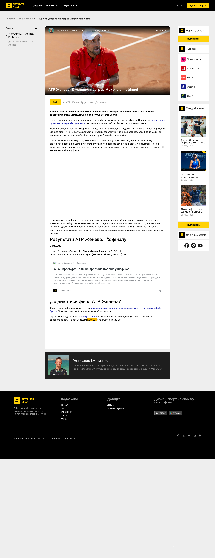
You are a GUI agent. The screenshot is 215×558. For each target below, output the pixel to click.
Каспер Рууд (81, 102)
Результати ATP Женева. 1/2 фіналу (21, 35)
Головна (10, 18)
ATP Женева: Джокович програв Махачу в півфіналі (93, 90)
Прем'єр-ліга (194, 59)
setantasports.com (87, 317)
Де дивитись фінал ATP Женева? (20, 43)
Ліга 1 (190, 96)
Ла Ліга (191, 77)
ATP (70, 102)
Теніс (28, 18)
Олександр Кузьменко (68, 30)
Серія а (191, 86)
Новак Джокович (99, 102)
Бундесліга (193, 68)
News (20, 18)
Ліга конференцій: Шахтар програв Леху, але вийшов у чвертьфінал (193, 213)
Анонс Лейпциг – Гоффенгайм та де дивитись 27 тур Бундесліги (192, 144)
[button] (178, 5)
